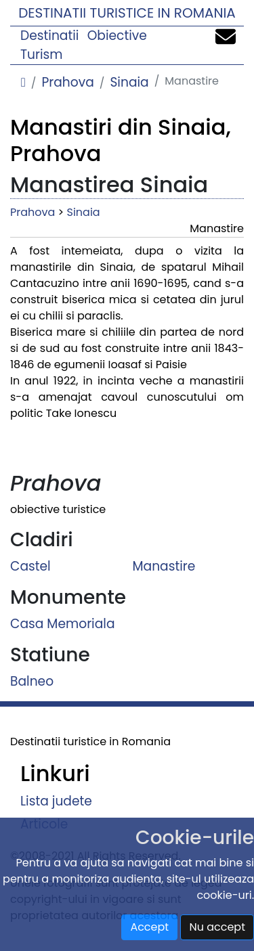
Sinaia (129, 82)
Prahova (67, 82)
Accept (149, 927)
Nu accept (217, 927)
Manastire (164, 565)
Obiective (117, 35)
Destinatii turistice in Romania (127, 12)
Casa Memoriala (62, 623)
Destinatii (49, 35)
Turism (41, 54)
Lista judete (56, 801)
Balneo (32, 680)
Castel (30, 565)
